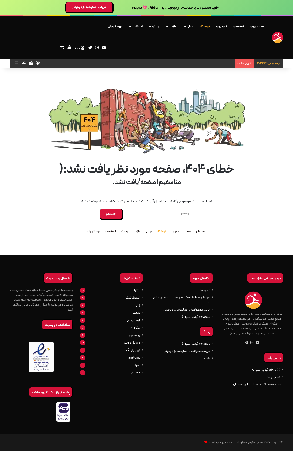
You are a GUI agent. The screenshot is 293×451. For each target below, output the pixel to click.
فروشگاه (204, 26)
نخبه (137, 365)
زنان (137, 305)
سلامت (172, 26)
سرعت (136, 312)
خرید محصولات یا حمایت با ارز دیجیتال (257, 384)
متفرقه (136, 290)
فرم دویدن (133, 320)
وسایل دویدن (131, 342)
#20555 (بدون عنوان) (266, 369)
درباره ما (205, 290)
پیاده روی (134, 335)
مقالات (206, 358)
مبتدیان (258, 26)
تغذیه (240, 26)
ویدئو (155, 26)
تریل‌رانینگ (133, 350)
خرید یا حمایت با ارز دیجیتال (88, 7)
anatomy (134, 357)
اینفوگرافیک (132, 297)
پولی (190, 26)
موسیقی (135, 372)
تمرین (223, 26)
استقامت (137, 26)
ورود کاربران (115, 26)
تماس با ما (274, 377)
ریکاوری (135, 327)
